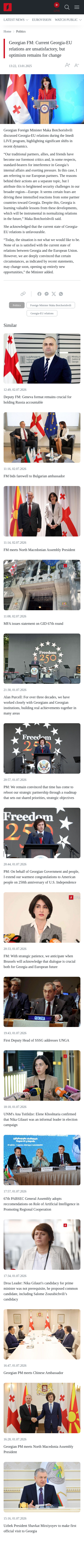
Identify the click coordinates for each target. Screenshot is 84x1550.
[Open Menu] (76, 7)
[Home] (8, 7)
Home (7, 31)
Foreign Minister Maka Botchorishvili (50, 305)
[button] (16, 19)
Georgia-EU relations (42, 313)
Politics (17, 305)
